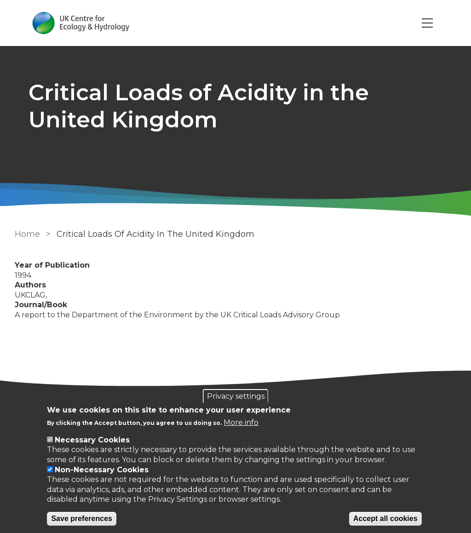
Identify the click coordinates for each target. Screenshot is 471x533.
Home (27, 234)
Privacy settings (235, 396)
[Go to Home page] (81, 22)
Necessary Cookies (92, 440)
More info (241, 422)
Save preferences (81, 518)
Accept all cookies (385, 518)
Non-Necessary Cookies (102, 469)
